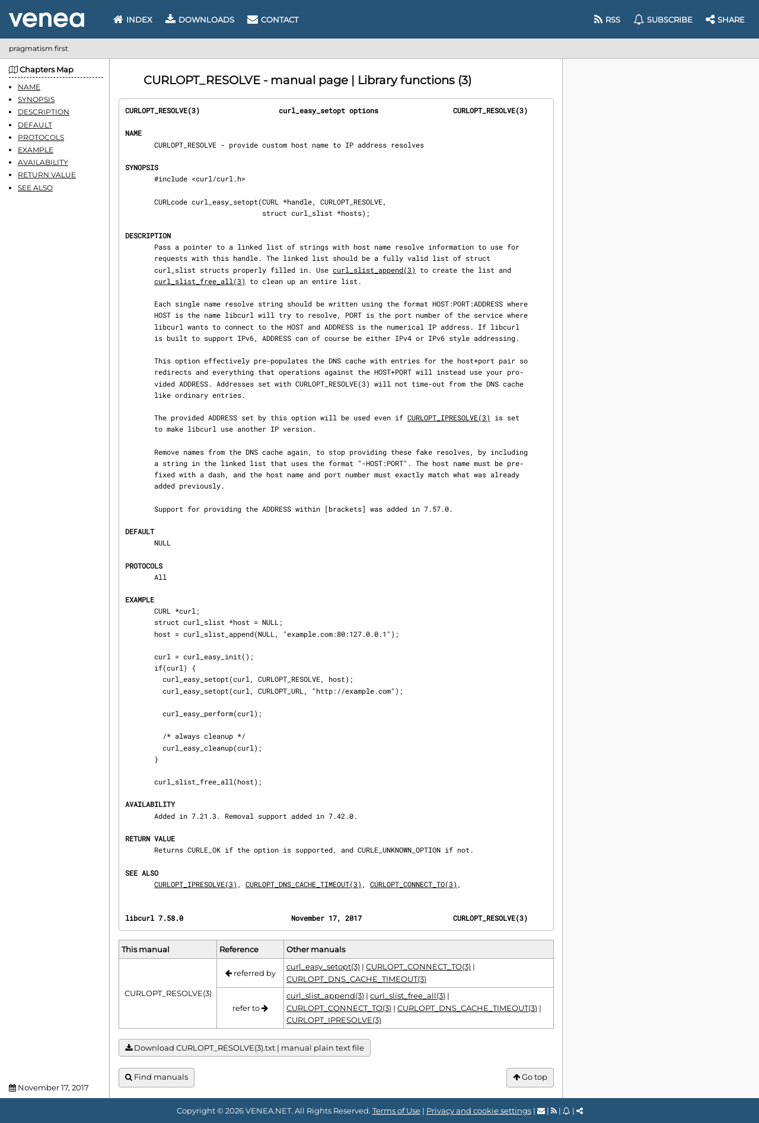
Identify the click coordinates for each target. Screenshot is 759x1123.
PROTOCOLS (41, 137)
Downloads (199, 19)
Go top (530, 1077)
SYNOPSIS (36, 99)
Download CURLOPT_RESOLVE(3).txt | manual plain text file (244, 1048)
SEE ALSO (35, 187)
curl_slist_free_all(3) (199, 281)
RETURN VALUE (47, 174)
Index (132, 19)
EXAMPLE (35, 149)
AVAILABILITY (43, 162)
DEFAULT (35, 124)
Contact (272, 19)
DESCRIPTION (43, 111)
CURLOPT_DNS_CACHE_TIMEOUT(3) (303, 884)
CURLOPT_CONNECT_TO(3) (413, 884)
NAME (29, 86)
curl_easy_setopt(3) (323, 966)
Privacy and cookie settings (478, 1110)
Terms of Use (396, 1110)
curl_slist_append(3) (374, 270)
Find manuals (156, 1077)
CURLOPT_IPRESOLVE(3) (448, 417)
